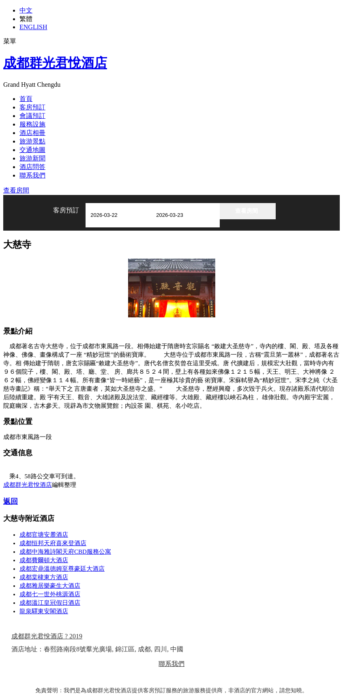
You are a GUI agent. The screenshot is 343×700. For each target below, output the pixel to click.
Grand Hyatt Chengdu (31, 84)
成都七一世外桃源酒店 (49, 594)
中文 (25, 10)
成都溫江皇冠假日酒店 (49, 602)
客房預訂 (32, 107)
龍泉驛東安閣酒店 (43, 611)
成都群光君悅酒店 (55, 63)
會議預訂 (32, 115)
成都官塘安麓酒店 (43, 534)
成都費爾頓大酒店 (43, 560)
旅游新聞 (32, 158)
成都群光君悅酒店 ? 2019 (46, 636)
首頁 (25, 98)
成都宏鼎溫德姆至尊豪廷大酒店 (62, 568)
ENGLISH (33, 27)
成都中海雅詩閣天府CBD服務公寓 (65, 551)
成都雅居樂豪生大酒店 (49, 585)
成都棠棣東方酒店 (43, 577)
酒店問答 (32, 166)
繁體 (25, 18)
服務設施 (32, 124)
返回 (10, 501)
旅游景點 (32, 141)
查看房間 (16, 190)
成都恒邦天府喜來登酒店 (52, 543)
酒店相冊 (32, 132)
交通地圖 (32, 149)
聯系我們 (32, 175)
